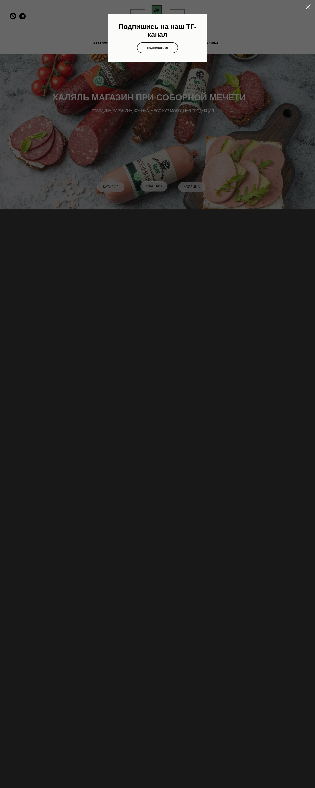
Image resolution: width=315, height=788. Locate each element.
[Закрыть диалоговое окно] (308, 6)
